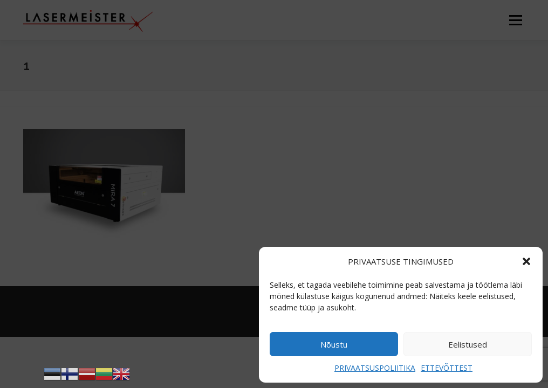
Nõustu (333, 344)
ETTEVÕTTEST (446, 368)
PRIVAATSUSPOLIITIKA (374, 368)
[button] (526, 261)
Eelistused (467, 344)
